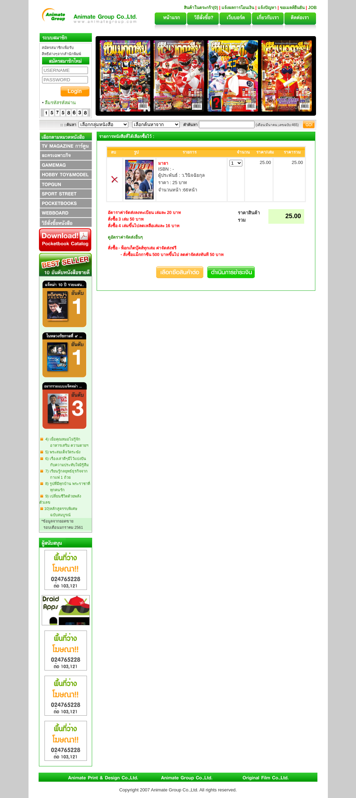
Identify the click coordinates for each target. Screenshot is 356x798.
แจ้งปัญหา (267, 7)
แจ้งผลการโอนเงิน (237, 7)
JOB (312, 7)
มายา (163, 163)
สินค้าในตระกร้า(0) (201, 7)
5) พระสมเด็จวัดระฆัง (61, 452)
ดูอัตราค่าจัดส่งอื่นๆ (125, 237)
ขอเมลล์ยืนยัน (292, 7)
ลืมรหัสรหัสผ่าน (60, 102)
